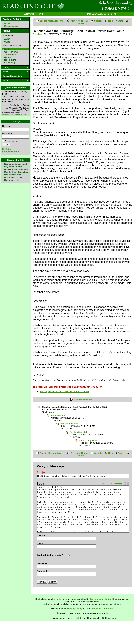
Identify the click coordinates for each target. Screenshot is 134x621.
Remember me (12, 141)
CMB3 (7, 42)
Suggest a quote (20, 114)
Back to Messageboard (51, 21)
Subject (42, 472)
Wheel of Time (11, 52)
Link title (41, 535)
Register (6, 149)
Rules (81, 23)
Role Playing (10, 60)
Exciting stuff (58, 415)
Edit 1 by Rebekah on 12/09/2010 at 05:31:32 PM (64, 391)
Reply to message (83, 399)
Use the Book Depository (16, 172)
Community (9, 62)
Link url (40, 543)
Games (7, 57)
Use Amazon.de (11, 180)
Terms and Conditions (101, 608)
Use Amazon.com (12, 175)
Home (7, 23)
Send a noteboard (44, 34)
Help (110, 21)
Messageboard (11, 26)
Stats (120, 21)
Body (40, 483)
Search (98, 21)
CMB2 (7, 39)
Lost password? (10, 151)
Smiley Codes (106, 483)
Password (7, 133)
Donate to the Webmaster (16, 169)
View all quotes (7, 114)
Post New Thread (79, 21)
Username (7, 126)
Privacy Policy (74, 608)
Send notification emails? (50, 555)
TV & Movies (10, 54)
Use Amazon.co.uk (13, 177)
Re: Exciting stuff (69, 423)
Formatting (118, 483)
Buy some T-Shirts (13, 167)
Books (7, 49)
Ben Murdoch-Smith (100, 599)
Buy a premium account (15, 164)
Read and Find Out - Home (50, 6)
